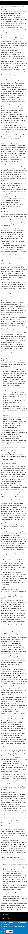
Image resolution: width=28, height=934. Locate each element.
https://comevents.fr (7, 69)
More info (3, 928)
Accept (3, 931)
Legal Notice (5, 914)
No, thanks (10, 931)
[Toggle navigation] (2, 3)
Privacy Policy (5, 918)
